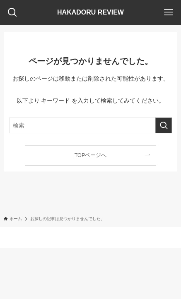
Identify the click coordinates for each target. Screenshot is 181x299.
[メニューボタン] (168, 12)
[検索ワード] (90, 125)
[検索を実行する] (163, 125)
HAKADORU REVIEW (90, 12)
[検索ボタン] (12, 12)
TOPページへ (91, 155)
